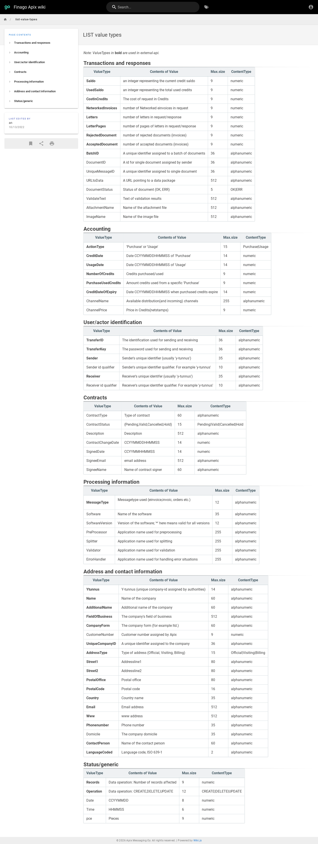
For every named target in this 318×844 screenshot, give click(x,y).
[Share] (41, 143)
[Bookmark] (30, 143)
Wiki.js (197, 840)
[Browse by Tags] (206, 7)
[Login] (311, 7)
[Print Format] (52, 143)
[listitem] (41, 42)
